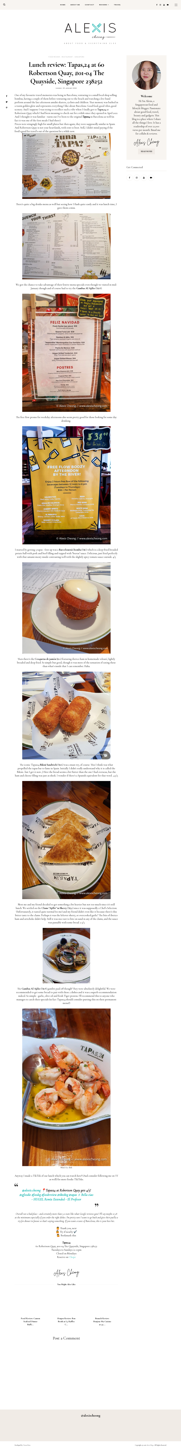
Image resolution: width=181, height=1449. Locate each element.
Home (62, 5)
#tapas (73, 1195)
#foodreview (49, 1195)
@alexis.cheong (31, 1190)
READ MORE (146, 151)
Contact (89, 5)
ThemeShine (27, 1445)
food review (54, 57)
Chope (72, 1257)
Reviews (103, 5)
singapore (79, 57)
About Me (75, 5)
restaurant (67, 57)
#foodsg (36, 1195)
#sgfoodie (25, 1195)
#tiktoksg (62, 1195)
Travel (117, 5)
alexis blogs (150, 1445)
